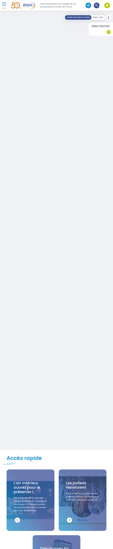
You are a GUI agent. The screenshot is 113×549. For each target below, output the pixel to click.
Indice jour (98, 17)
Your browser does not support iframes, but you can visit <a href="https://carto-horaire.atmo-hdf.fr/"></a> (56, 230)
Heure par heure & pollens (78, 17)
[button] (97, 5)
